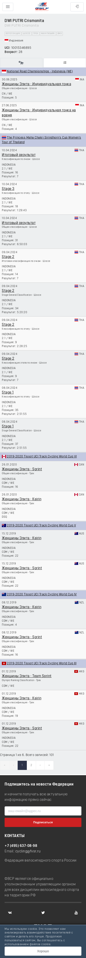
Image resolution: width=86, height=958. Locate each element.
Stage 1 (8, 392)
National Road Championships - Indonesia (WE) (40, 71)
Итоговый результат (19, 155)
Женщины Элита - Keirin (21, 499)
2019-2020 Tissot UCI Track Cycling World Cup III (41, 663)
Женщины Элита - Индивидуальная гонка (36, 84)
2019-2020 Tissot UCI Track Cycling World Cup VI (42, 456)
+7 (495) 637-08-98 (21, 846)
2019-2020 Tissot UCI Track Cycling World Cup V (41, 525)
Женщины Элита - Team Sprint (27, 676)
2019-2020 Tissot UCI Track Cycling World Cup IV (42, 594)
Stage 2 (8, 257)
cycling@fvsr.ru (28, 851)
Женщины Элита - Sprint (22, 469)
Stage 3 (8, 189)
